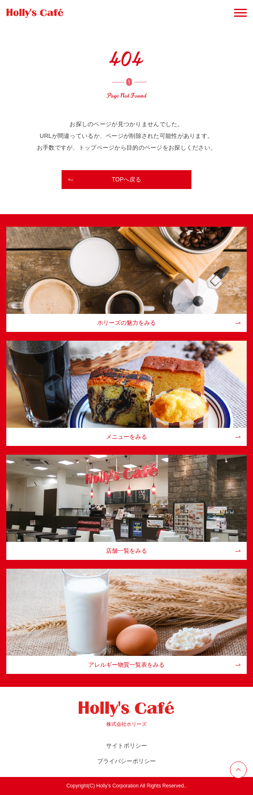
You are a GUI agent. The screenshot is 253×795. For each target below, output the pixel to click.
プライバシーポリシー (126, 761)
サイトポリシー (126, 745)
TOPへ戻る (127, 179)
